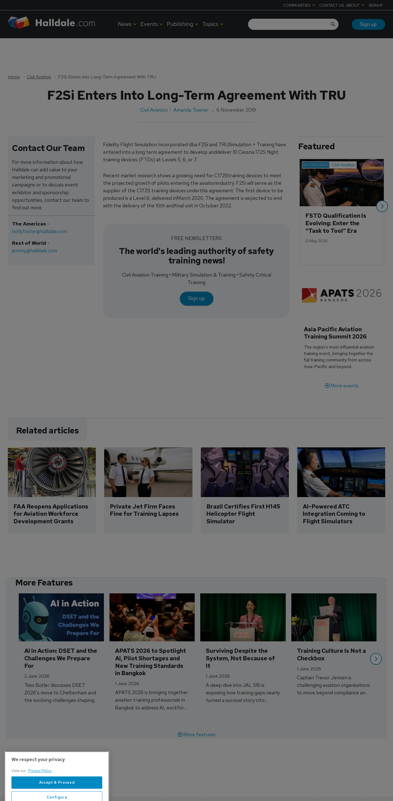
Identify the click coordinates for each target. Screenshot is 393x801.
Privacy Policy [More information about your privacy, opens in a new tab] (40, 785)
